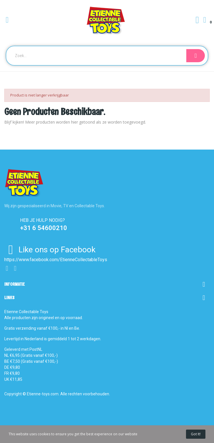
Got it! (196, 434)
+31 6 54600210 (43, 227)
